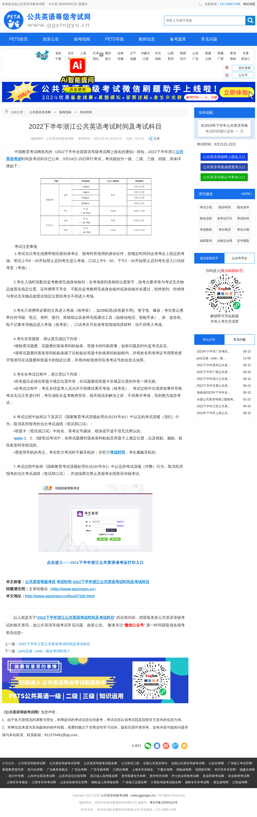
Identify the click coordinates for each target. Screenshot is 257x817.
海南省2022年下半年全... (213, 392)
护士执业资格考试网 (185, 776)
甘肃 (246, 53)
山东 (195, 53)
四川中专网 (16, 776)
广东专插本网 (100, 769)
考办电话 (225, 229)
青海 (233, 53)
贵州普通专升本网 (133, 776)
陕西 (183, 53)
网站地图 (249, 4)
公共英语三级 (130, 763)
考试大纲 (243, 229)
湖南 (158, 59)
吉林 (120, 53)
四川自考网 (35, 769)
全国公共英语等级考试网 (188, 763)
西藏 (221, 53)
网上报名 (17, 52)
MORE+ (246, 194)
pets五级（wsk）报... (211, 358)
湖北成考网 (220, 782)
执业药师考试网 (213, 776)
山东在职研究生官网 (73, 782)
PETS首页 (18, 39)
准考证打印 (224, 218)
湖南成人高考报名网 (104, 782)
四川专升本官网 (225, 769)
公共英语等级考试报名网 (100, 763)
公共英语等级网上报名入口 (224, 157)
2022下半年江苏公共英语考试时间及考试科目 (54, 644)
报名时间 (225, 207)
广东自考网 (79, 769)
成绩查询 (206, 241)
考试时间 (86, 112)
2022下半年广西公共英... (213, 372)
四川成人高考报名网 (103, 776)
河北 (158, 53)
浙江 (108, 59)
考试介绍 (206, 207)
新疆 (208, 53)
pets (19, 438)
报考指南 (82, 39)
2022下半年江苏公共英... (213, 406)
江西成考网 (239, 782)
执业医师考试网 (238, 776)
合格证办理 (224, 241)
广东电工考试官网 (240, 763)
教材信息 (147, 39)
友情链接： (9, 763)
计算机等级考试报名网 (166, 782)
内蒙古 (145, 53)
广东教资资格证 (57, 769)
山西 (171, 53)
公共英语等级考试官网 (64, 763)
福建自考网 (247, 769)
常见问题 (209, 39)
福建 (133, 59)
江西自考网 (120, 769)
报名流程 (206, 218)
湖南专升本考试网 (197, 782)
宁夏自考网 (164, 769)
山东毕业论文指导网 (72, 776)
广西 (221, 59)
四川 (183, 59)
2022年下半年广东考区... (213, 351)
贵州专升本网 (159, 776)
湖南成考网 (183, 769)
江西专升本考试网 (44, 782)
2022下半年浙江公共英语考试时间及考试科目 (111, 582)
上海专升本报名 (142, 769)
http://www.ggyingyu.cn (73, 589)
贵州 (171, 59)
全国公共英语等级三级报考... (216, 399)
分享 (157, 138)
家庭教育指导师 (13, 769)
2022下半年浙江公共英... (213, 379)
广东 (195, 59)
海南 (233, 59)
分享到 (136, 746)
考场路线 (206, 229)
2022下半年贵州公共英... (213, 365)
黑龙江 (245, 59)
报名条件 (243, 207)
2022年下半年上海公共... (213, 413)
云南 (208, 59)
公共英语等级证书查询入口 (224, 177)
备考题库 (178, 39)
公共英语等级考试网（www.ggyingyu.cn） (129, 795)
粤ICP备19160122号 (163, 802)
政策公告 (51, 39)
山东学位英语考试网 (41, 776)
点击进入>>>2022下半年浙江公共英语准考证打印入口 (95, 563)
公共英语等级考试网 (31, 763)
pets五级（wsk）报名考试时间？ (45, 651)
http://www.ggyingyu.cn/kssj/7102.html (60, 596)
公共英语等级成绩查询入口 (224, 167)
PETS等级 (114, 39)
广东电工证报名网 (135, 782)
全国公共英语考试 (155, 763)
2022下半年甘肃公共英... (213, 385)
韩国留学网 (202, 769)
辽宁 (133, 53)
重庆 (108, 53)
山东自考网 (216, 763)
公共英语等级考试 (40, 582)
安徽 (120, 59)
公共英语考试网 (40, 112)
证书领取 (243, 241)
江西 (146, 59)
